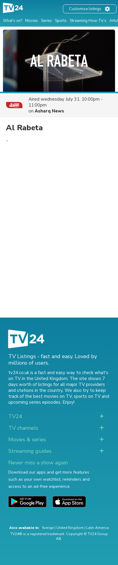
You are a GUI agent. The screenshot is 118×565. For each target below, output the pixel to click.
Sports (61, 20)
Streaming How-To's (88, 20)
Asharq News (49, 111)
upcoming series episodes (34, 402)
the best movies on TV (48, 396)
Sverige (48, 527)
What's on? (12, 20)
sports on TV (87, 396)
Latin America (97, 527)
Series (46, 20)
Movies (31, 20)
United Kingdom (70, 527)
